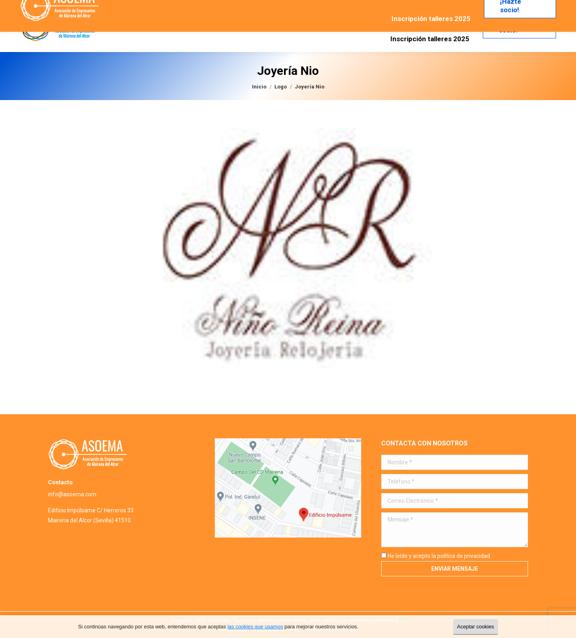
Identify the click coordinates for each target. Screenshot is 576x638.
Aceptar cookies (475, 627)
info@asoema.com (72, 494)
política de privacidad (463, 556)
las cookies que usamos (255, 627)
